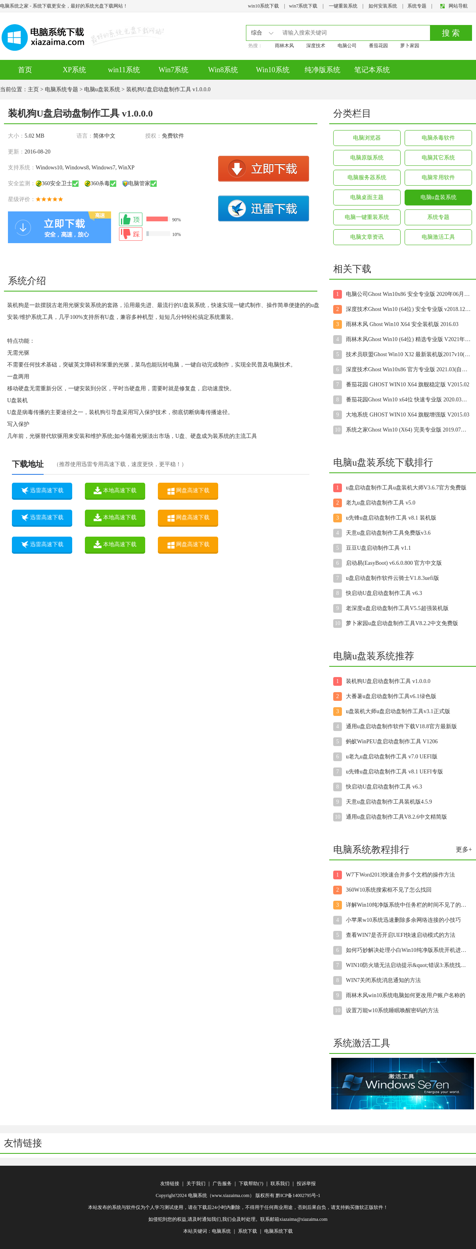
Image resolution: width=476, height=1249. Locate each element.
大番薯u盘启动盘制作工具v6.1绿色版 (391, 696)
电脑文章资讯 (367, 237)
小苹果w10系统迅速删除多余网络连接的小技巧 (403, 920)
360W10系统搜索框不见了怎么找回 (389, 890)
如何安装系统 (383, 6)
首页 (25, 70)
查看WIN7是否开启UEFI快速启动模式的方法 (400, 935)
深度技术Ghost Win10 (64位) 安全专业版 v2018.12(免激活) (408, 309)
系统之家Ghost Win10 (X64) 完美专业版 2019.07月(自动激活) (408, 430)
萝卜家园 (409, 45)
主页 (33, 89)
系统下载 (247, 1231)
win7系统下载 (303, 6)
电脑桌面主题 (367, 197)
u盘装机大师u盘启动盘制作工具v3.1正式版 (398, 711)
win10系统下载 (263, 6)
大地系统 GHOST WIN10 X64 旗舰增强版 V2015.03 (407, 415)
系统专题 (416, 6)
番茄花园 (378, 45)
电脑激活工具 (438, 237)
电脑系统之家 (14, 6)
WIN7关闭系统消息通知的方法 (383, 980)
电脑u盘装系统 (102, 89)
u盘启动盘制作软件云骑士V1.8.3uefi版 (392, 578)
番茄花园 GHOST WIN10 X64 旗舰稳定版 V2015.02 (407, 385)
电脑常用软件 (438, 177)
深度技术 (315, 45)
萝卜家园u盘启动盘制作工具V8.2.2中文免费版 (402, 623)
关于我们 (195, 1183)
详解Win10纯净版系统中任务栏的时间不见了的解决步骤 (408, 905)
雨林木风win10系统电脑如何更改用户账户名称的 (405, 995)
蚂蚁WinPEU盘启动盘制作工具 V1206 (392, 741)
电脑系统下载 (278, 1231)
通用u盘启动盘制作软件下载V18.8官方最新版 (401, 726)
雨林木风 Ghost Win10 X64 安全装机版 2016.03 (402, 324)
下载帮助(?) (251, 1183)
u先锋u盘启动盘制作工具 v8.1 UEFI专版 (394, 772)
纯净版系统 (322, 70)
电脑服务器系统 (366, 177)
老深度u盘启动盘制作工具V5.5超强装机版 (397, 608)
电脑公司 (347, 45)
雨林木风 (284, 45)
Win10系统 (272, 70)
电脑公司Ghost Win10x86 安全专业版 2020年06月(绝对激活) (408, 294)
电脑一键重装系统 (367, 217)
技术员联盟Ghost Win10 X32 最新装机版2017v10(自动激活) (408, 354)
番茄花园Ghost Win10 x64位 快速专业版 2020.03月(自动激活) (408, 400)
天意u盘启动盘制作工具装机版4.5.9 (389, 802)
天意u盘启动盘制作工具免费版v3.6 (388, 533)
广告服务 (222, 1183)
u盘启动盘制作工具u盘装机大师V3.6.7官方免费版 (406, 488)
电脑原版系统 (367, 158)
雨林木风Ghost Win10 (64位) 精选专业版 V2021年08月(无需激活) (408, 339)
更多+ (464, 849)
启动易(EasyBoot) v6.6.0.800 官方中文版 (394, 563)
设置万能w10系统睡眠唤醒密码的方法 (392, 1010)
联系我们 (280, 1183)
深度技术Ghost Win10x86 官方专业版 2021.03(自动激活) (408, 369)
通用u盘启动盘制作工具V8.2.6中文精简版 (396, 817)
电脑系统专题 (61, 89)
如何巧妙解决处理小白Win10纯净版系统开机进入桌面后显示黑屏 (408, 950)
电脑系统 (221, 1231)
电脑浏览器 (367, 138)
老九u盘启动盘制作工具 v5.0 (380, 503)
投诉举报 (306, 1183)
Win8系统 (223, 70)
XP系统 (74, 70)
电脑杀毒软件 (438, 138)
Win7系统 (173, 70)
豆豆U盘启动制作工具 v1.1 (378, 548)
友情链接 (169, 1183)
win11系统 (124, 70)
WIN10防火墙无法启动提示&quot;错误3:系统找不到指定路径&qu (408, 965)
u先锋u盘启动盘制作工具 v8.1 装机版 (391, 518)
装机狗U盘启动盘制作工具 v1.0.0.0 (388, 681)
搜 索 (451, 33)
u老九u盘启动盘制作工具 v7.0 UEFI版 (392, 757)
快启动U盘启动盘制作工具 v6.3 (384, 593)
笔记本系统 (372, 70)
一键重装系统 (343, 6)
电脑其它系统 (438, 158)
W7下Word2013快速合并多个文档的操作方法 (400, 875)
